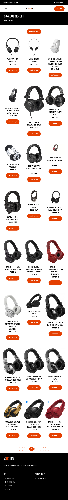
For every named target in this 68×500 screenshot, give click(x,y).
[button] (42, 449)
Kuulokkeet (9, 21)
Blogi (8, 489)
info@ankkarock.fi (59, 2)
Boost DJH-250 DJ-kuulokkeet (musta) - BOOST (55, 111)
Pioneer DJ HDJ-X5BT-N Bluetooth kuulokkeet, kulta (13, 424)
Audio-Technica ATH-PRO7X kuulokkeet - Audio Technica (12, 110)
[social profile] (17, 2)
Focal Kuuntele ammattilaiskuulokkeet (55, 160)
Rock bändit (11, 482)
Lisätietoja (13, 70)
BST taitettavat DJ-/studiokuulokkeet (34, 168)
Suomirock (10, 486)
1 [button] (31, 449)
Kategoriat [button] (33, 32)
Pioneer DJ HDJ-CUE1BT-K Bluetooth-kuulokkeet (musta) (34, 269)
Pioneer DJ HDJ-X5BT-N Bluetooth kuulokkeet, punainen (55, 424)
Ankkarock (10, 478)
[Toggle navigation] (5, 8)
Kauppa (59, 9)
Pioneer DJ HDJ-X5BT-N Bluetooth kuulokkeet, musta (34, 424)
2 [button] (36, 449)
